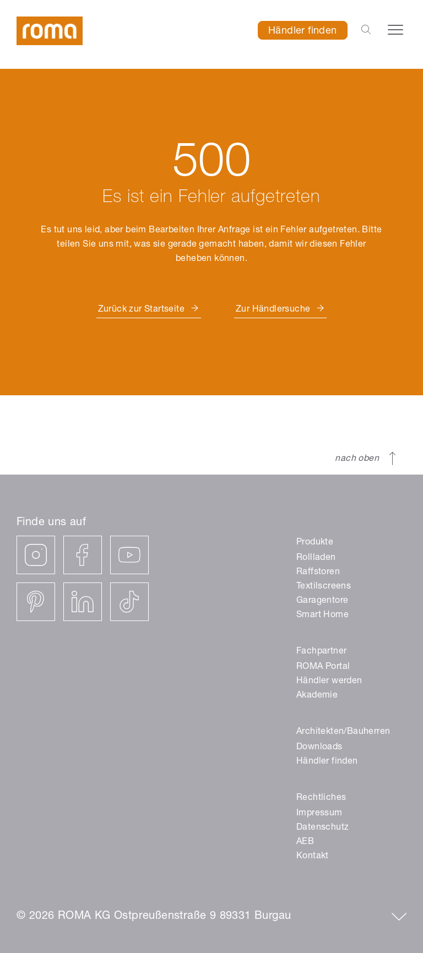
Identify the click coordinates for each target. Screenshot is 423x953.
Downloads (319, 747)
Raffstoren (318, 572)
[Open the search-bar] (366, 30)
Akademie (317, 695)
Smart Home (322, 615)
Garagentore (322, 601)
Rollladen (316, 558)
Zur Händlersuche (273, 310)
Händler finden (302, 31)
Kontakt (312, 856)
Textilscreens (323, 586)
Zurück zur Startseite (141, 310)
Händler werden (329, 681)
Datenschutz (322, 828)
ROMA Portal (323, 667)
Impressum (319, 813)
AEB (305, 842)
